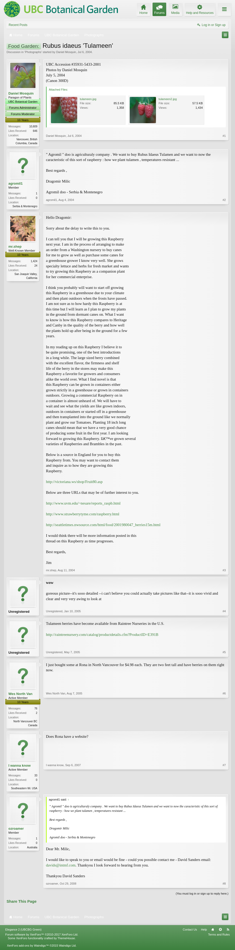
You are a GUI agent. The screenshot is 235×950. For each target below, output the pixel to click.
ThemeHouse (66, 941)
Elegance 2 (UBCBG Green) (23, 932)
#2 (224, 205)
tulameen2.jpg (168, 99)
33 (35, 777)
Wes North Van (20, 696)
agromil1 (15, 184)
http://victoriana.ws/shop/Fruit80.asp (74, 482)
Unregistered (18, 613)
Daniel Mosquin (66, 52)
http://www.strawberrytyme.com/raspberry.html (82, 515)
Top (220, 932)
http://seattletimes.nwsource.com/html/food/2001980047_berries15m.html (103, 526)
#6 (224, 726)
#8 (224, 886)
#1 (224, 142)
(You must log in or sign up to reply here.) (202, 896)
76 (35, 710)
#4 (224, 612)
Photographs (33, 52)
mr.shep (15, 247)
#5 (224, 654)
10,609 (33, 126)
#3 (224, 571)
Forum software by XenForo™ (41, 937)
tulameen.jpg (88, 99)
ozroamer (16, 831)
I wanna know (19, 768)
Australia (32, 850)
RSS (228, 932)
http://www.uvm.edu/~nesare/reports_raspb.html (83, 504)
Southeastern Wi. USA (24, 790)
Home (213, 932)
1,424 (34, 262)
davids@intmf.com (60, 868)
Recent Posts (18, 25)
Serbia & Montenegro (24, 206)
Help (204, 932)
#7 (224, 790)
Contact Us (190, 932)
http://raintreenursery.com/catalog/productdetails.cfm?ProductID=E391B (102, 636)
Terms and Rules (219, 937)
